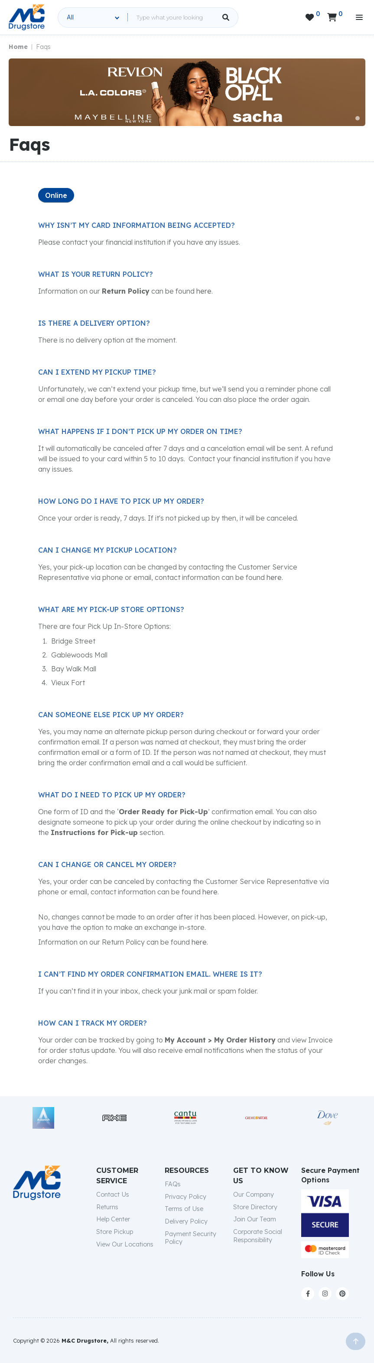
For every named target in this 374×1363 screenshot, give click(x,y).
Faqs (43, 47)
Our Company (253, 1194)
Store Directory (255, 1207)
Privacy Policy (185, 1197)
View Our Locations (124, 1244)
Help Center (113, 1219)
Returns (107, 1207)
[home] (27, 17)
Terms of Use (184, 1209)
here (203, 291)
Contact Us (112, 1194)
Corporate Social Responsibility (257, 1236)
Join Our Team (254, 1219)
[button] (357, 118)
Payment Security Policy (190, 1238)
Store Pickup (114, 1232)
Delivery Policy (186, 1221)
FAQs (173, 1184)
